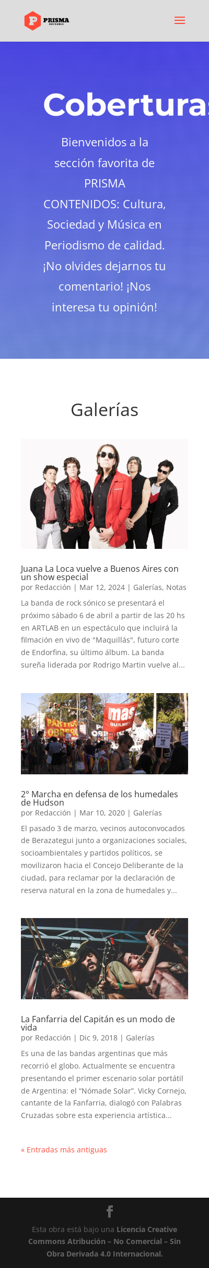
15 (151, 751)
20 (87, 763)
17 (168, 751)
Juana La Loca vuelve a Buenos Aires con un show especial (100, 573)
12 (124, 751)
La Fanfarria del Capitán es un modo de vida (98, 1023)
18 (177, 751)
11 (115, 751)
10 (106, 751)
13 (133, 751)
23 (113, 763)
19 (78, 763)
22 (105, 763)
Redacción (53, 587)
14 (142, 751)
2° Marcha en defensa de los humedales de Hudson (99, 798)
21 (96, 763)
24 (122, 763)
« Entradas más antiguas (64, 1149)
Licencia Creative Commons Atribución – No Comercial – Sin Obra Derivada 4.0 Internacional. (104, 1241)
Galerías (147, 587)
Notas (176, 587)
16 (159, 751)
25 (131, 763)
